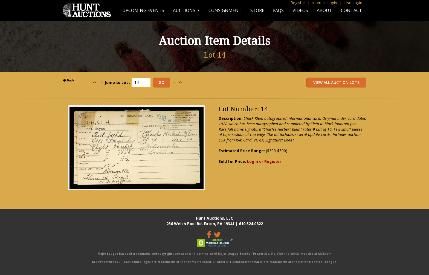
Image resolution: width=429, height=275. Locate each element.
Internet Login (324, 2)
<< (95, 82)
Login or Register (264, 161)
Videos (300, 10)
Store (257, 10)
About (324, 10)
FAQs (278, 10)
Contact (351, 10)
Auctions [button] (184, 10)
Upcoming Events (143, 10)
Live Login (353, 2)
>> (180, 82)
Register (298, 2)
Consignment (225, 10)
